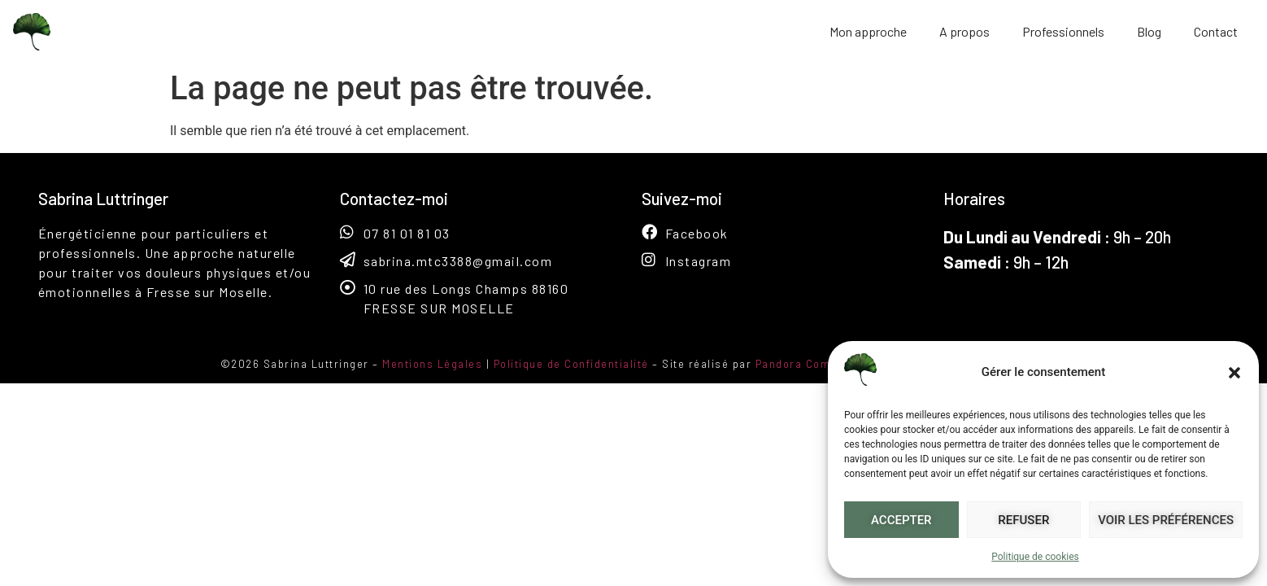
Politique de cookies (1034, 556)
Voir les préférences (1166, 520)
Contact (1216, 31)
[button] (1234, 373)
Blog (1149, 31)
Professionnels (1063, 31)
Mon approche (868, 31)
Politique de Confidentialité (571, 363)
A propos (964, 31)
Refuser (1023, 520)
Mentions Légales (432, 363)
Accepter (901, 520)
